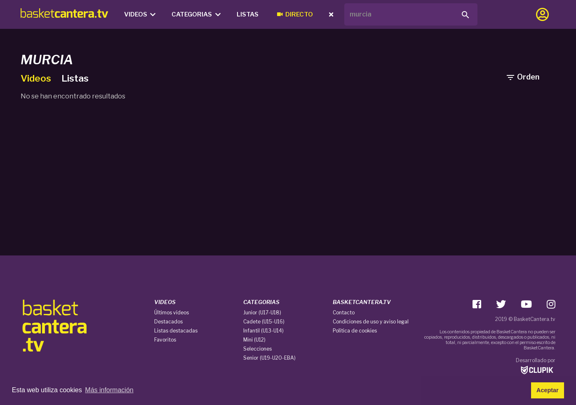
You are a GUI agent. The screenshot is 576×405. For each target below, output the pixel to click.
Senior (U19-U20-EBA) (269, 358)
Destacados (168, 321)
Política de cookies (355, 331)
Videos (140, 14)
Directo (295, 14)
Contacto (344, 312)
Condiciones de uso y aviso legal (371, 321)
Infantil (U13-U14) (263, 331)
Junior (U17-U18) (262, 312)
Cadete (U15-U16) (263, 321)
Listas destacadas (175, 331)
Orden (522, 77)
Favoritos (165, 340)
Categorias (196, 14)
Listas (248, 14)
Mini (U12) (254, 340)
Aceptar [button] (547, 390)
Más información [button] (109, 389)
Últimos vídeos (171, 312)
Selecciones (257, 349)
